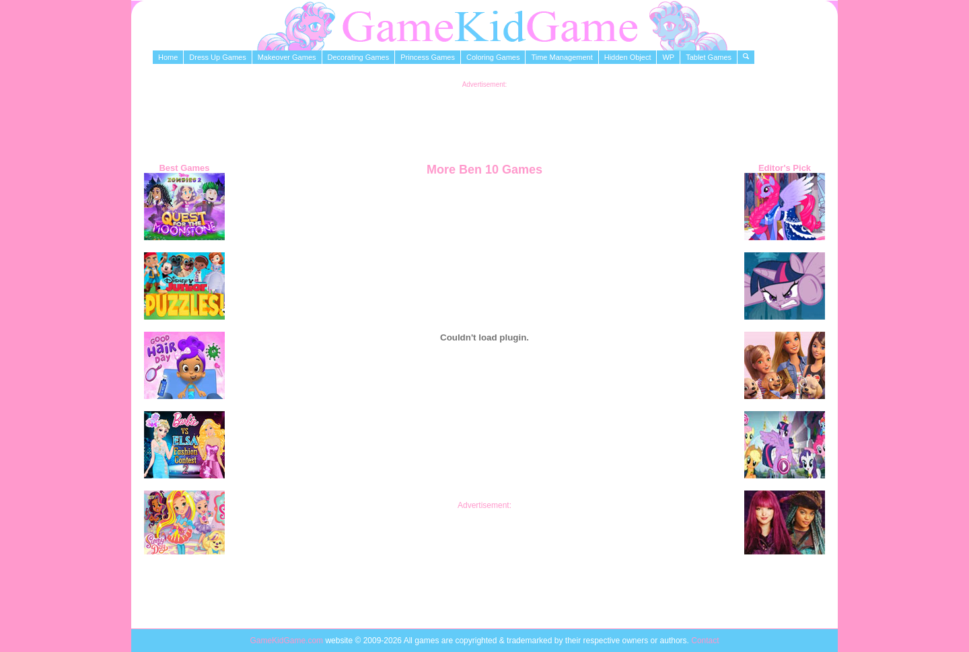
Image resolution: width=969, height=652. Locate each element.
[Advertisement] (484, 118)
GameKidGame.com (287, 640)
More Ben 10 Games (484, 169)
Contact (705, 640)
